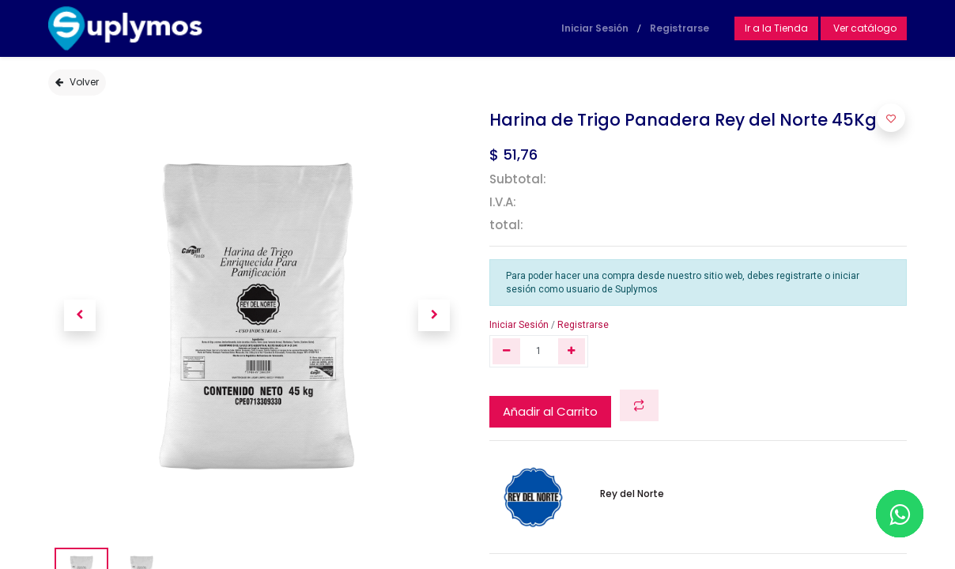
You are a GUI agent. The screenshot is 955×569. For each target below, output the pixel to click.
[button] (79, 315)
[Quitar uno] (506, 351)
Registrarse (679, 28)
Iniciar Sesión (594, 28)
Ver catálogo (863, 28)
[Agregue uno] (572, 351)
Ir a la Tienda (776, 28)
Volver (77, 82)
